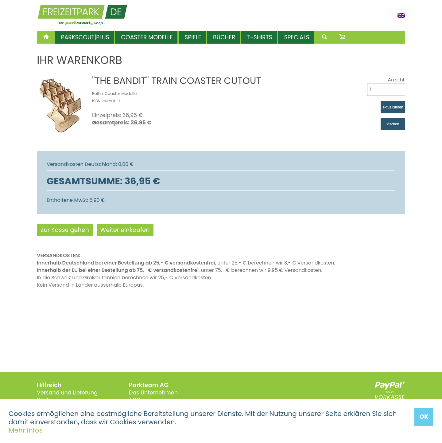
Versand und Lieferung (67, 392)
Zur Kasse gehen (65, 230)
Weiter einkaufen (125, 230)
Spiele (193, 37)
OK (423, 416)
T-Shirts (259, 37)
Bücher (224, 37)
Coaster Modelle (147, 37)
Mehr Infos (26, 430)
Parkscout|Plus (85, 37)
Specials (296, 37)
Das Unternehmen (153, 392)
